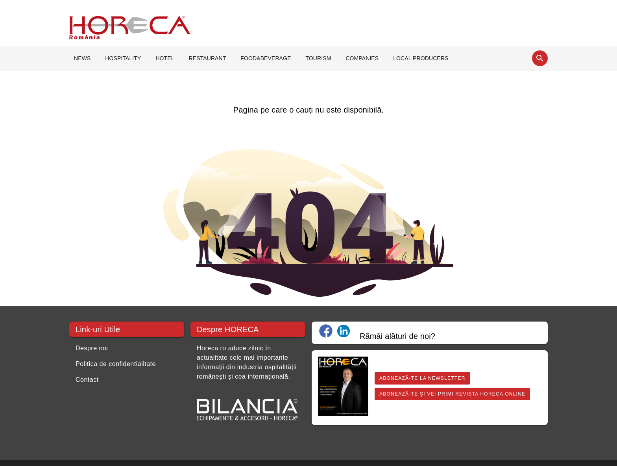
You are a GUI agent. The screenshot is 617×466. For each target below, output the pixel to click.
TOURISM (318, 58)
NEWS (82, 58)
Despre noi (92, 348)
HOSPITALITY (123, 58)
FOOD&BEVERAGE (265, 58)
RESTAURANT (207, 58)
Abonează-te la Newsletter (422, 378)
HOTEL (164, 58)
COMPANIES (362, 58)
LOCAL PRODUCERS (420, 58)
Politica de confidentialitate (116, 364)
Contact (87, 379)
